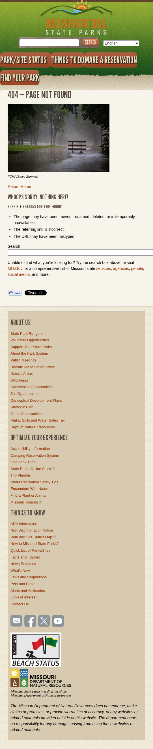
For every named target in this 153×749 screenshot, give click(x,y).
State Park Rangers (26, 333)
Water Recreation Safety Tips (34, 482)
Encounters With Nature (29, 488)
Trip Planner (20, 475)
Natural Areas (21, 373)
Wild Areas (19, 380)
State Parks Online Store (33, 469)
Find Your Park (19, 77)
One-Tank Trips (22, 462)
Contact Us (19, 604)
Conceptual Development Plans (36, 400)
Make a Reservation (111, 59)
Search (14, 246)
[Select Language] (121, 43)
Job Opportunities (24, 394)
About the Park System (29, 353)
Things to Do (67, 59)
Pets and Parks (22, 584)
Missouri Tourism (26, 502)
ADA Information (23, 524)
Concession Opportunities (31, 387)
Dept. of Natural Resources (32, 427)
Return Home (19, 186)
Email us (15, 621)
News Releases (23, 564)
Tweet (35, 292)
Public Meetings (23, 360)
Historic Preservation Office (32, 367)
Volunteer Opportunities (29, 340)
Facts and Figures (25, 557)
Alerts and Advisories (27, 591)
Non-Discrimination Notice (31, 530)
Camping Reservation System (34, 455)
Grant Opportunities (26, 414)
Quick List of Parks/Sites (30, 550)
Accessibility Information (30, 449)
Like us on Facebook (30, 621)
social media (19, 274)
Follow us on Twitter (43, 621)
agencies (121, 268)
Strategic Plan (21, 407)
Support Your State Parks (31, 347)
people (137, 268)
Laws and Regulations (28, 577)
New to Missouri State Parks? (34, 543)
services (103, 268)
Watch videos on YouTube (58, 621)
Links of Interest (23, 597)
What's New (20, 570)
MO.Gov (15, 268)
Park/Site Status (25, 59)
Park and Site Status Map (33, 537)
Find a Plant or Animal (28, 495)
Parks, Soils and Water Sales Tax (37, 420)
